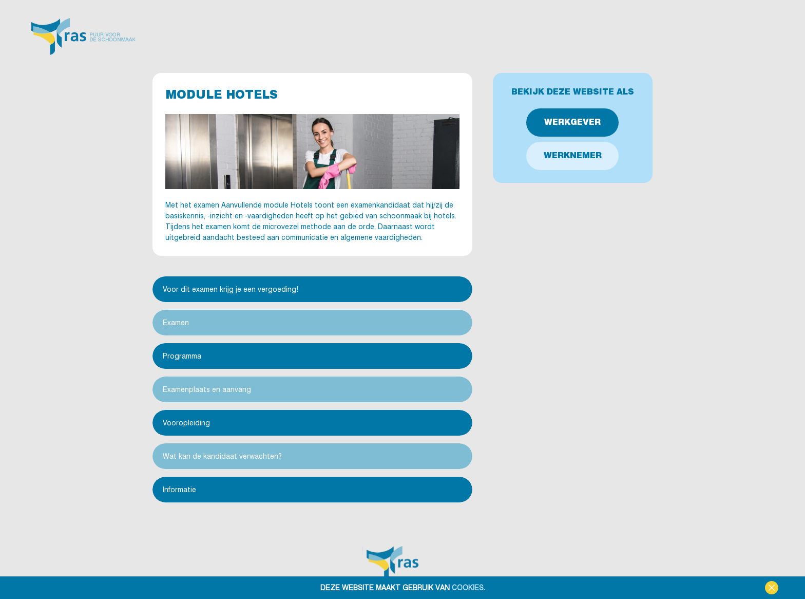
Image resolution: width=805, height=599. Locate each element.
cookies (468, 588)
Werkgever (572, 122)
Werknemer (573, 155)
